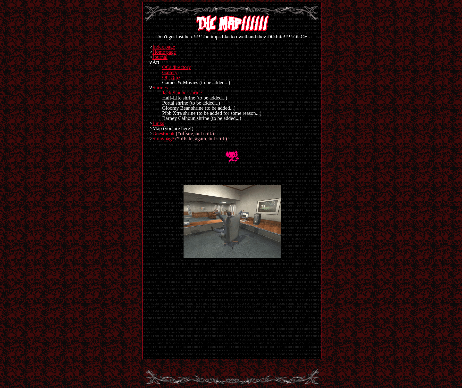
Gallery (169, 72)
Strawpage (163, 138)
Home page (164, 52)
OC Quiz (171, 77)
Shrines (160, 88)
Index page (163, 47)
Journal (160, 57)
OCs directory (176, 67)
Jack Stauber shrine (182, 93)
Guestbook (163, 133)
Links (158, 123)
